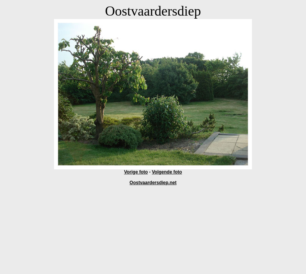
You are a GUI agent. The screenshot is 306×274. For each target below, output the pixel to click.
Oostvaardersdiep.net (152, 182)
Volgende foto (167, 172)
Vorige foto (136, 172)
